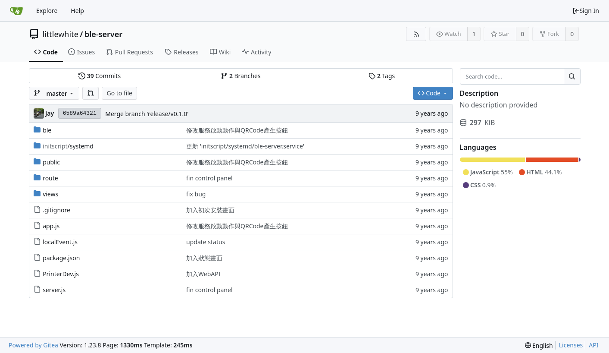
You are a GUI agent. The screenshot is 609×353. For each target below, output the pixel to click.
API (593, 345)
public (51, 162)
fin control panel (209, 178)
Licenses (571, 345)
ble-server (103, 34)
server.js (54, 290)
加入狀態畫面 (204, 258)
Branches (240, 76)
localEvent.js (60, 242)
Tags (382, 76)
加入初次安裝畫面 (210, 210)
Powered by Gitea (33, 345)
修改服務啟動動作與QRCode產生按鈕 (236, 130)
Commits (99, 76)
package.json (61, 258)
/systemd (68, 146)
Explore (46, 10)
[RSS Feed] (416, 34)
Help (77, 10)
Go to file (119, 93)
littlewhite (60, 34)
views (50, 194)
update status (205, 242)
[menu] (539, 345)
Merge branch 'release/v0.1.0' (146, 114)
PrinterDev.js (61, 274)
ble (47, 130)
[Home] (16, 11)
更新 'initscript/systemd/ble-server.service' (245, 146)
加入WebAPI (203, 274)
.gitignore (56, 210)
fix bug (196, 194)
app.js (51, 226)
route (50, 178)
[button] (90, 93)
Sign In (585, 10)
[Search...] (572, 76)
